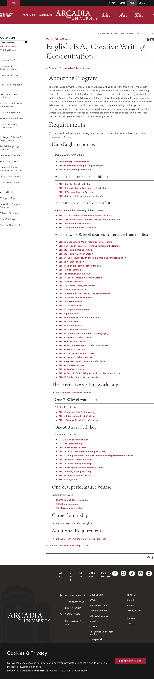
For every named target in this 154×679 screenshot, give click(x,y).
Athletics (93, 621)
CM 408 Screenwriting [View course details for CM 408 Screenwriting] (70, 443)
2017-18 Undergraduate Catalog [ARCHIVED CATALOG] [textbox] (120, 33)
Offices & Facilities (98, 616)
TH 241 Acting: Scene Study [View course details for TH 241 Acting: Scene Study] (70, 507)
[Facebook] (115, 573)
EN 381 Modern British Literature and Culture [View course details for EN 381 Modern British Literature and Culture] (82, 361)
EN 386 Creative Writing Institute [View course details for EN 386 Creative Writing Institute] (75, 475)
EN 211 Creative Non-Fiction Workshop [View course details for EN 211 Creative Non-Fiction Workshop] (78, 420)
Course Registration (10, 112)
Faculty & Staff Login (134, 611)
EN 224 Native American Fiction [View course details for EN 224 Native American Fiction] (75, 183)
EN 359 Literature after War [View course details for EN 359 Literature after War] (73, 329)
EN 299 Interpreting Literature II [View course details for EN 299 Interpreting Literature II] (75, 169)
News (142, 3)
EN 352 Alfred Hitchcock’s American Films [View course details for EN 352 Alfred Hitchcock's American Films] (80, 317)
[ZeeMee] (149, 573)
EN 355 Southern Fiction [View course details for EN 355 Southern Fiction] (71, 325)
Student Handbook (10, 225)
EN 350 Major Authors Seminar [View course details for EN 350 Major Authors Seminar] (74, 309)
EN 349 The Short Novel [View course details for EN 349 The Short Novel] (71, 305)
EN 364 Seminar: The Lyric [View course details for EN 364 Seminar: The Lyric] (72, 349)
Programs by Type (9, 74)
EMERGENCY (96, 595)
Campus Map (7, 198)
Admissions (45, 14)
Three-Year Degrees (11, 176)
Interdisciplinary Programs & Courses (11, 169)
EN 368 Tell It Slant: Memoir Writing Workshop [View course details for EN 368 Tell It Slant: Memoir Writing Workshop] (82, 451)
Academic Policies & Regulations (11, 105)
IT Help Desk (95, 639)
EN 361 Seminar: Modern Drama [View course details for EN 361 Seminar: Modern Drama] (75, 337)
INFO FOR (132, 595)
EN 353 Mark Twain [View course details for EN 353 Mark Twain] (68, 321)
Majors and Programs (6, 15)
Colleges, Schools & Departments (10, 139)
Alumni (130, 600)
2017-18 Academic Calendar (9, 96)
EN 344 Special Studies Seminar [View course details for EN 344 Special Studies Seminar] (75, 297)
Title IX (130, 623)
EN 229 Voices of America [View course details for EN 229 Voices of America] (72, 191)
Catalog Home (8, 50)
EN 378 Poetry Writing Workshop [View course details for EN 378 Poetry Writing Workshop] (75, 471)
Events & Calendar (98, 610)
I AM (14, 2)
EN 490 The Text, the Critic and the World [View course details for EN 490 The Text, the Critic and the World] (79, 377)
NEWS (92, 600)
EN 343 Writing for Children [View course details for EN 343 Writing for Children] (72, 447)
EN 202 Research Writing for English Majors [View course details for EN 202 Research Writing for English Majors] (81, 165)
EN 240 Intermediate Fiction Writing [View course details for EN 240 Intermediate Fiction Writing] (77, 412)
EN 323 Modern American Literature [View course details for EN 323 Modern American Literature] (77, 227)
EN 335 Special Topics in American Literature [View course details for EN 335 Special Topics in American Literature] (82, 277)
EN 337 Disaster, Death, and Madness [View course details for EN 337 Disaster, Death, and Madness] (78, 285)
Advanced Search (9, 46)
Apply (112, 3)
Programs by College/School (8, 67)
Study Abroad (123, 15)
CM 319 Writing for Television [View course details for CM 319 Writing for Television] (73, 439)
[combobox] (125, 33)
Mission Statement (10, 213)
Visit (122, 3)
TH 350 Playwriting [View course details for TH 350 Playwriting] (68, 479)
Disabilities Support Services (10, 205)
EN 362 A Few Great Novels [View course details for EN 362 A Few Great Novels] (72, 341)
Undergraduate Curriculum (8, 126)
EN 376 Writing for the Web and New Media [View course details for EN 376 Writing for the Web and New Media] (81, 467)
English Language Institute (9, 148)
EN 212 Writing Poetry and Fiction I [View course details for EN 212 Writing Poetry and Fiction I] (73, 392)
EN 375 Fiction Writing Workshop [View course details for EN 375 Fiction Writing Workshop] (75, 463)
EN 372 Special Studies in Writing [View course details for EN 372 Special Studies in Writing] (75, 459)
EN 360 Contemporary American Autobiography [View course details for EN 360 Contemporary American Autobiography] (83, 333)
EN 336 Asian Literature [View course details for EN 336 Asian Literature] (71, 281)
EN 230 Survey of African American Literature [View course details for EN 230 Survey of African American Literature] (82, 195)
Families (131, 618)
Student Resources (98, 605)
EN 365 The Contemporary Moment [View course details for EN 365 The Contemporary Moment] (77, 353)
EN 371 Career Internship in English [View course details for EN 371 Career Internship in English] (74, 523)
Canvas (93, 626)
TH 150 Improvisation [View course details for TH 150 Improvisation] (67, 503)
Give (131, 3)
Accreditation (7, 192)
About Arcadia (139, 15)
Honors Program (9, 161)
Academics (29, 14)
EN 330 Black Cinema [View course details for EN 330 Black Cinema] (70, 269)
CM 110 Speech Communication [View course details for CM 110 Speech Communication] (72, 499)
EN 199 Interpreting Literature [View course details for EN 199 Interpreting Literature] (74, 161)
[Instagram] (123, 573)
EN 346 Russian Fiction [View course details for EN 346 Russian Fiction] (70, 301)
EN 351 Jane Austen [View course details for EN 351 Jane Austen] (68, 313)
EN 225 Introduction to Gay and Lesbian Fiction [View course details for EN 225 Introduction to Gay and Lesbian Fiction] (83, 187)
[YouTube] (140, 573)
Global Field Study (10, 155)
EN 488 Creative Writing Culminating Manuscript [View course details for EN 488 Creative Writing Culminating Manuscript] (81, 538)
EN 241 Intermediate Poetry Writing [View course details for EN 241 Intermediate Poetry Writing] (77, 416)
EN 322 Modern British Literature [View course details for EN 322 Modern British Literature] (75, 223)
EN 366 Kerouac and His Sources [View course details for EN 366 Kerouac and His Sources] (75, 357)
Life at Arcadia (106, 15)
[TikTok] (132, 573)
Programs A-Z (7, 59)
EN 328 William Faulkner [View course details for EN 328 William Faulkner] (71, 261)
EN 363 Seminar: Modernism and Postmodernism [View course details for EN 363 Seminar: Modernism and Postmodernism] (84, 345)
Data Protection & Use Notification (48, 670)
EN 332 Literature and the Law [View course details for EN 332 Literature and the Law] (74, 273)
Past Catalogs (7, 219)
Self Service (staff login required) (101, 632)
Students (131, 605)
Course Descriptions (11, 84)
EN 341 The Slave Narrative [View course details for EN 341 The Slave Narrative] (72, 289)
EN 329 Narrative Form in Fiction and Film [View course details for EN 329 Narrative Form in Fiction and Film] (80, 265)
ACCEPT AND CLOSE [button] (130, 661)
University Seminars (10, 182)
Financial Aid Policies (11, 118)
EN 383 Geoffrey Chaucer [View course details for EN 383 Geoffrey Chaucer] (72, 369)
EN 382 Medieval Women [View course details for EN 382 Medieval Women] (71, 365)
